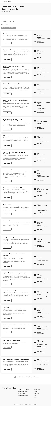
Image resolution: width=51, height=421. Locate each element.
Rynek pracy (36, 393)
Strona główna (37, 389)
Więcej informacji (7, 43)
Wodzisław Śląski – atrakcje (23, 391)
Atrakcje (35, 399)
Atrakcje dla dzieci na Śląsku (23, 389)
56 (34, 377)
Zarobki (35, 397)
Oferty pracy (36, 391)
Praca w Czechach (21, 393)
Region (35, 395)
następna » (37, 377)
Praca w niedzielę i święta (23, 395)
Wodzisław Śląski (5, 11)
